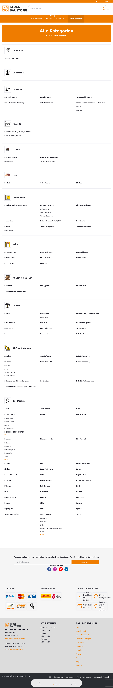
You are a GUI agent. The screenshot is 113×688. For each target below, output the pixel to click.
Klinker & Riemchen (23, 277)
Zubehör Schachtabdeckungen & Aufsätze (20, 386)
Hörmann (7, 480)
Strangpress (45, 286)
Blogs (78, 661)
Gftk (42, 475)
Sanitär (7, 227)
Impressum (70, 677)
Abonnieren (85, 562)
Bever (42, 414)
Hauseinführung (82, 252)
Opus (42, 532)
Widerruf (79, 665)
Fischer (7, 469)
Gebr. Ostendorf (10, 475)
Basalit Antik (8, 418)
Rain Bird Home (10, 497)
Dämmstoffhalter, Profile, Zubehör (17, 132)
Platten (79, 183)
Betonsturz (44, 313)
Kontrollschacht (46, 362)
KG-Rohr (7, 362)
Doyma (7, 463)
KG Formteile (45, 258)
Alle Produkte (36, 18)
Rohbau (17, 305)
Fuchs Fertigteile (46, 469)
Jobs (77, 658)
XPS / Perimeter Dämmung (14, 103)
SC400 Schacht (9, 372)
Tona (6, 334)
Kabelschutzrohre (83, 356)
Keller (16, 244)
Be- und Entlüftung (47, 205)
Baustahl (7, 313)
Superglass (8, 509)
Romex (7, 503)
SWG (42, 509)
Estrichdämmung (10, 97)
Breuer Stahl (81, 414)
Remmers (43, 497)
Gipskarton (8, 221)
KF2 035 (79, 107)
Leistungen (80, 646)
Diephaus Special (46, 439)
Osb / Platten (45, 183)
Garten (16, 149)
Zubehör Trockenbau (84, 227)
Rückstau (43, 263)
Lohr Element (45, 486)
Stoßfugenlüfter (45, 212)
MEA (6, 492)
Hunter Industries (46, 480)
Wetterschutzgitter (46, 216)
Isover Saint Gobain (83, 480)
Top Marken (19, 401)
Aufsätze (7, 356)
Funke (78, 469)
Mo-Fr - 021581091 (104, 1)
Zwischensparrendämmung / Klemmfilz (90, 103)
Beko (78, 409)
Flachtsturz (44, 317)
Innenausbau (19, 197)
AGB (49, 677)
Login (78, 627)
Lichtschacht (81, 258)
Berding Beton (9, 414)
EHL (41, 463)
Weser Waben (45, 514)
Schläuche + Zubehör (47, 161)
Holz (15, 175)
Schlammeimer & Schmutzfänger (16, 381)
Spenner (79, 503)
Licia (41, 525)
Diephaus (7, 439)
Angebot (50, 17)
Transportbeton (46, 334)
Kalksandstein (9, 323)
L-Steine (7, 443)
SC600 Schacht (9, 376)
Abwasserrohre (10, 252)
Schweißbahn (81, 328)
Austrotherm (45, 409)
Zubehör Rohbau (82, 334)
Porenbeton (8, 328)
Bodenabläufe (9, 231)
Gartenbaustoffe (10, 157)
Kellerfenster (9, 258)
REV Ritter (80, 497)
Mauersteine (8, 161)
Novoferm (44, 492)
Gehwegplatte (9, 428)
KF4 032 (79, 110)
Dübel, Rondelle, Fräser (12, 136)
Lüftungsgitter (45, 209)
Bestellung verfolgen (83, 639)
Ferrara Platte (9, 422)
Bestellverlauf (81, 631)
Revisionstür (81, 221)
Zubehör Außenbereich (85, 381)
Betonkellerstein (46, 252)
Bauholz (7, 183)
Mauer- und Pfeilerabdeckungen (51, 528)
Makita (78, 486)
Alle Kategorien (76, 18)
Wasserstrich (81, 286)
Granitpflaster (45, 356)
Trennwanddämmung (84, 97)
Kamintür (43, 323)
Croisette (43, 522)
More (7, 435)
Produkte (79, 650)
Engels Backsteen (83, 463)
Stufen (6, 456)
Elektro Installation (83, 205)
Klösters (7, 486)
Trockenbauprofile (47, 227)
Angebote (18, 50)
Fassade (17, 123)
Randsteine (8, 453)
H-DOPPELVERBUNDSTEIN (14, 432)
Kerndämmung (45, 97)
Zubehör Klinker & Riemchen (15, 291)
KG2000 (7, 366)
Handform (8, 286)
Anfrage (79, 654)
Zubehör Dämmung (47, 103)
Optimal (79, 492)
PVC (6, 369)
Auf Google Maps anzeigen (15, 638)
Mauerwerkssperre (83, 323)
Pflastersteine (9, 446)
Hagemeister (81, 475)
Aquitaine (43, 518)
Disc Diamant (81, 439)
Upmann (79, 509)
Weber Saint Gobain (11, 514)
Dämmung (18, 89)
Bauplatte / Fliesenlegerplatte (15, 205)
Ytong (78, 514)
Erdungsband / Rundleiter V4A (87, 313)
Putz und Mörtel (46, 328)
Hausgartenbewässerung (49, 157)
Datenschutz (58, 677)
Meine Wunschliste (83, 635)
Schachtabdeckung (83, 362)
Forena (6, 425)
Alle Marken (61, 18)
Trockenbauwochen (11, 58)
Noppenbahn (9, 263)
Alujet (6, 409)
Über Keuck (80, 642)
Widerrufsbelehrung (84, 677)
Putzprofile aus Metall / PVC (50, 221)
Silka (42, 503)
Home (48, 35)
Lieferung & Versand (101, 677)
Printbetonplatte (9, 450)
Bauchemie (18, 72)
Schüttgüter (44, 381)
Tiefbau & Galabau (22, 348)
